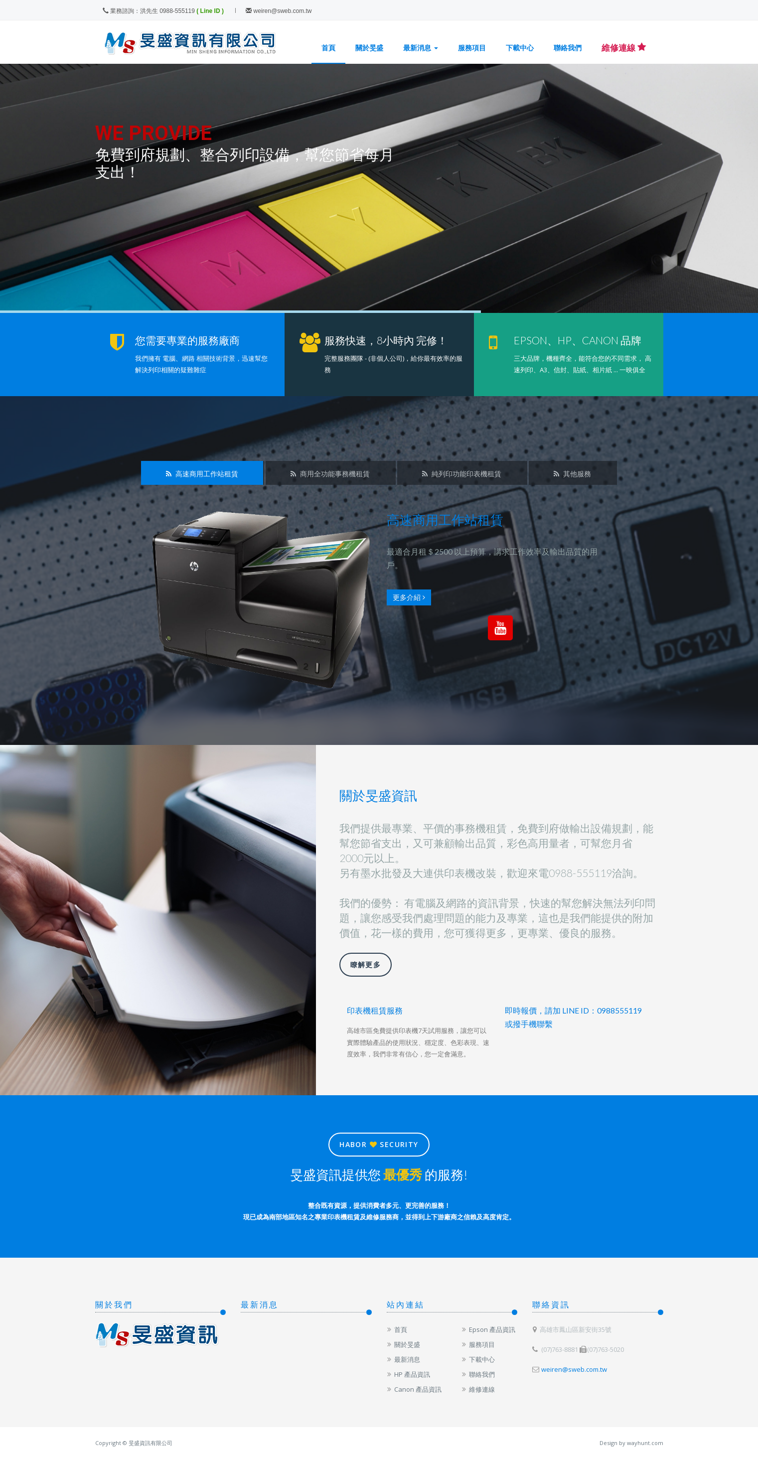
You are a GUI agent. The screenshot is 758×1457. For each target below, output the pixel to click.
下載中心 (520, 47)
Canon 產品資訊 (414, 1389)
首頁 (328, 47)
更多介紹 (409, 597)
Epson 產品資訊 (488, 1329)
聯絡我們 (568, 47)
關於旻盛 (369, 47)
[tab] (202, 473)
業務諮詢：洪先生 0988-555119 (149, 10)
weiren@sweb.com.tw (278, 10)
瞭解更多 (365, 964)
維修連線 (478, 1389)
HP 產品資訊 (408, 1374)
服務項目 (472, 47)
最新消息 (420, 47)
